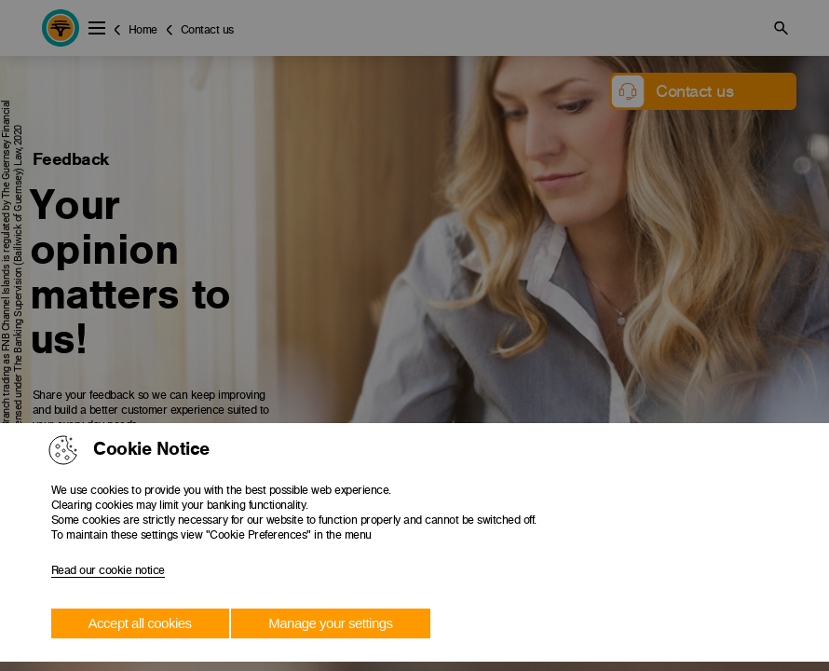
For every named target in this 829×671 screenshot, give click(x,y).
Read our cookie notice (108, 570)
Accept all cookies (140, 623)
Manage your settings (330, 623)
